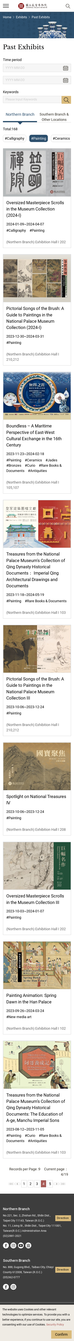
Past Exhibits (41, 17)
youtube (21, 1245)
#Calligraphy (14, 138)
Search (66, 100)
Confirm (61, 1334)
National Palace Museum (33, 6)
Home (7, 17)
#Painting (38, 138)
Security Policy (55, 1324)
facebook (6, 1245)
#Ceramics (61, 138)
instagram (13, 1245)
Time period (12, 60)
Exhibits (21, 17)
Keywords (10, 92)
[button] (58, 6)
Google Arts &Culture (28, 1245)
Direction (63, 1218)
